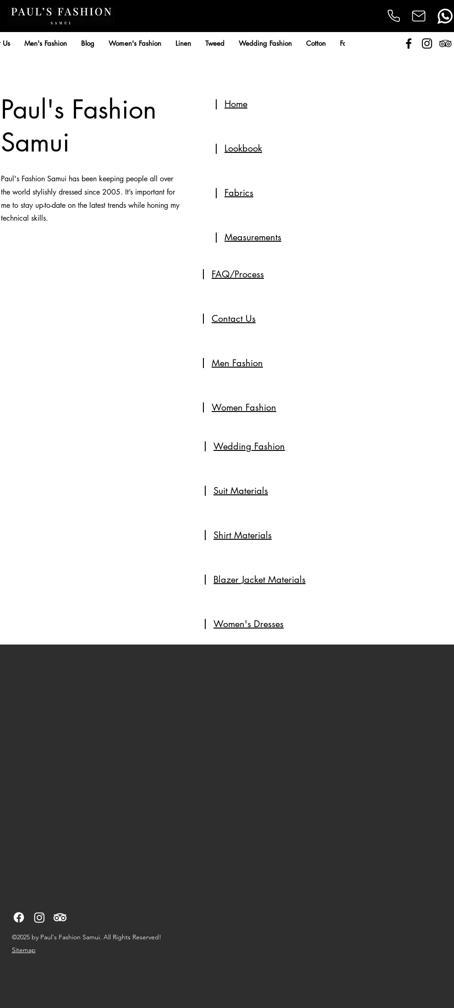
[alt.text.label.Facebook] (409, 43)
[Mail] (419, 16)
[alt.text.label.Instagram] (427, 43)
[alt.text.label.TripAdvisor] (445, 43)
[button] (45, 43)
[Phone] (393, 15)
